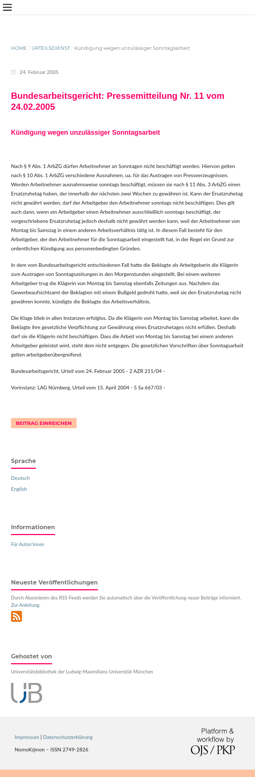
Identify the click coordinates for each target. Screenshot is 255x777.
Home (19, 48)
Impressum (27, 737)
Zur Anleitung (25, 605)
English (19, 489)
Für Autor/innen (27, 544)
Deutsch (20, 478)
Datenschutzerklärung (68, 737)
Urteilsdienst (51, 48)
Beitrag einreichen (44, 423)
